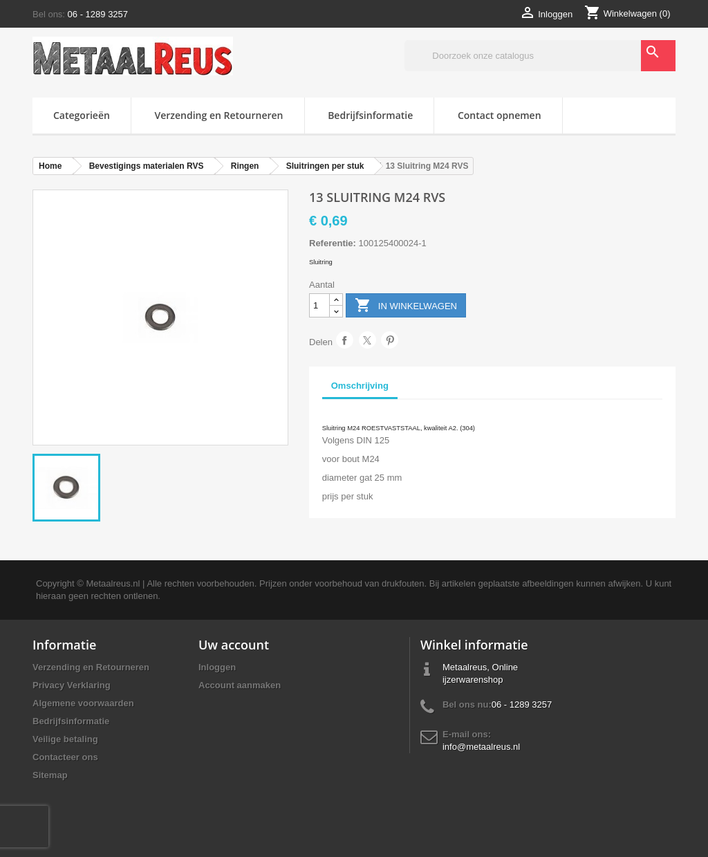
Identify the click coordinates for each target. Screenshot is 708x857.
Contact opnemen (499, 115)
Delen (344, 340)
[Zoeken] (540, 55)
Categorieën (81, 115)
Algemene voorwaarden (83, 703)
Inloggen (217, 667)
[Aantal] (319, 305)
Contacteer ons (65, 757)
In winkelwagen (406, 306)
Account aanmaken (239, 685)
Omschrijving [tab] (360, 385)
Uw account (233, 644)
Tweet (367, 340)
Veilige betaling (65, 739)
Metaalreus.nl (113, 583)
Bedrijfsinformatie (370, 115)
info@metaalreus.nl (481, 746)
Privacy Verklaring (71, 685)
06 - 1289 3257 (98, 14)
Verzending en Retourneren (219, 115)
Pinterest (389, 340)
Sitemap (50, 775)
